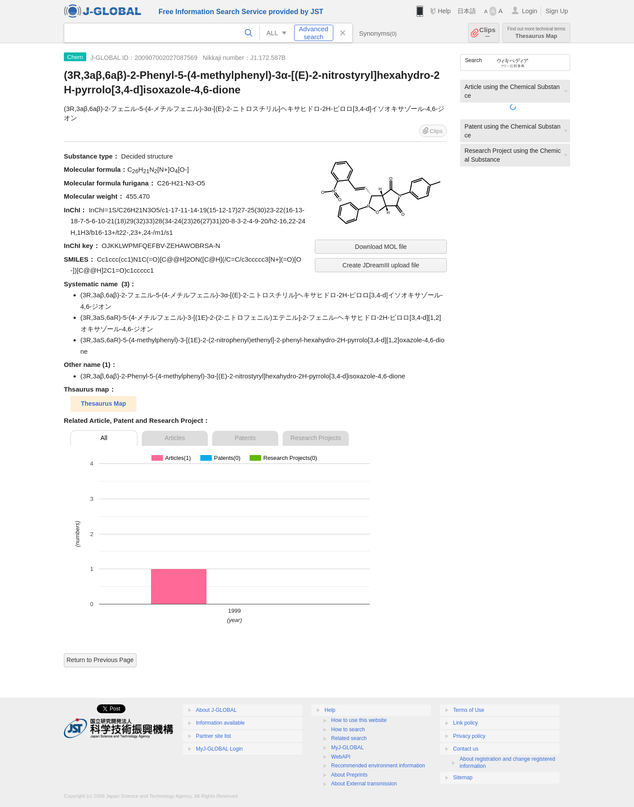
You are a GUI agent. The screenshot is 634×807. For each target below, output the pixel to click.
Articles (175, 437)
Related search (349, 738)
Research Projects (316, 437)
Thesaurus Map (536, 32)
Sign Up (557, 11)
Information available (220, 723)
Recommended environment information (378, 766)
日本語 (466, 11)
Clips (487, 33)
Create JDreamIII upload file (381, 265)
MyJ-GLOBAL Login (219, 749)
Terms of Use (468, 710)
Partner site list (213, 736)
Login (529, 11)
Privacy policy (469, 736)
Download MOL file (381, 246)
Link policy (465, 723)
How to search (348, 729)
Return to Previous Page (100, 659)
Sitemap (462, 777)
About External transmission (364, 784)
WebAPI (340, 757)
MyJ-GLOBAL (347, 747)
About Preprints (349, 775)
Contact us (465, 749)
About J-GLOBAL (216, 710)
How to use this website (359, 720)
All (103, 437)
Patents (245, 437)
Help (444, 11)
